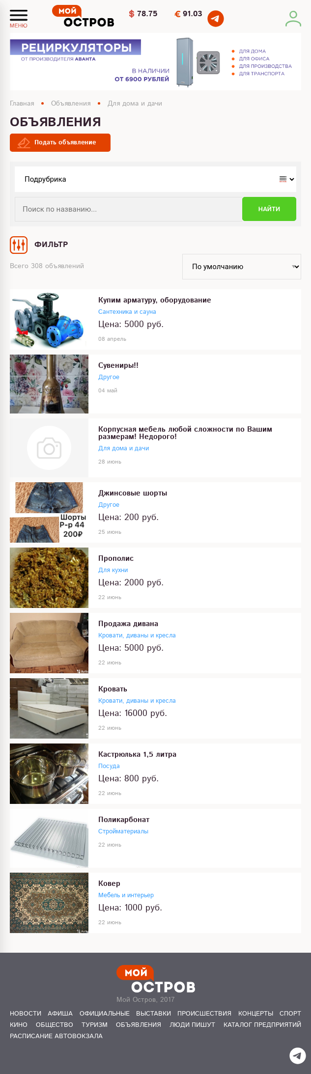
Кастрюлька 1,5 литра (137, 754)
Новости (25, 1014)
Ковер (109, 883)
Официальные (105, 1014)
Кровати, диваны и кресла (137, 636)
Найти (269, 209)
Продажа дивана (128, 624)
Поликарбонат (123, 820)
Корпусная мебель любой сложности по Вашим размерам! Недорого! (185, 433)
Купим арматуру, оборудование (154, 300)
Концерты (255, 1014)
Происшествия (204, 1014)
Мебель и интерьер (126, 895)
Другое (108, 377)
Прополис (116, 558)
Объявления (70, 104)
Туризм (95, 1025)
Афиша (60, 1014)
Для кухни (113, 570)
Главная (22, 104)
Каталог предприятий (262, 1025)
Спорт (290, 1014)
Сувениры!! (118, 365)
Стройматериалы (123, 831)
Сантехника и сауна (127, 312)
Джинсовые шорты (132, 493)
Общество (54, 1025)
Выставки (153, 1014)
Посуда (109, 766)
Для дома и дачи (135, 104)
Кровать (112, 689)
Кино (19, 1025)
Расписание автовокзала (56, 1036)
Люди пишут (192, 1025)
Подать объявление (65, 142)
